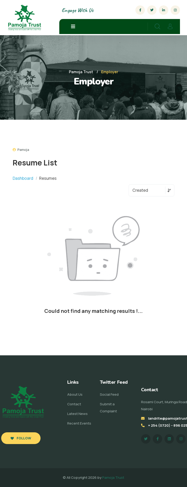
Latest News (77, 413)
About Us (74, 394)
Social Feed (109, 394)
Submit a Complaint (108, 408)
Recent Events (79, 423)
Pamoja (21, 149)
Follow (21, 438)
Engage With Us (77, 10)
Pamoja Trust (113, 477)
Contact (74, 404)
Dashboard (23, 178)
